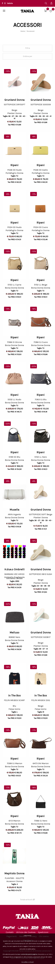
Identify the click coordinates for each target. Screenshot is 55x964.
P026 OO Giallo (40, 170)
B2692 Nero (14, 637)
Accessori (30, 31)
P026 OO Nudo (14, 170)
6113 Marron (14, 820)
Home (23, 31)
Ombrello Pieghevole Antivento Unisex (14, 578)
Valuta (10, 3)
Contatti (10, 932)
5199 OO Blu (14, 457)
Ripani (14, 165)
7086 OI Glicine (14, 342)
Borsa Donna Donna (14, 288)
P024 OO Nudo (14, 227)
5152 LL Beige (40, 284)
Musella (14, 509)
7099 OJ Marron (14, 763)
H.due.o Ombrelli (14, 569)
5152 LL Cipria (14, 284)
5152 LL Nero (40, 457)
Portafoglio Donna (14, 173)
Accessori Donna (14, 882)
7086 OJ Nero (40, 820)
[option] (14, 82)
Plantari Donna (14, 114)
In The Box (14, 695)
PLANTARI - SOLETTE (14, 878)
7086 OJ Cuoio (41, 342)
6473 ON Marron (41, 763)
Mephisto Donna (14, 873)
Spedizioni (43, 932)
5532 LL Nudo (14, 399)
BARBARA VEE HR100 (14, 574)
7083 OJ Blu (41, 399)
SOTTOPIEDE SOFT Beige (40, 514)
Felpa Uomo (14, 709)
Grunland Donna (14, 99)
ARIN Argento (14, 514)
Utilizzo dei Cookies (26, 932)
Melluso (14, 632)
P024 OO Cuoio (40, 227)
